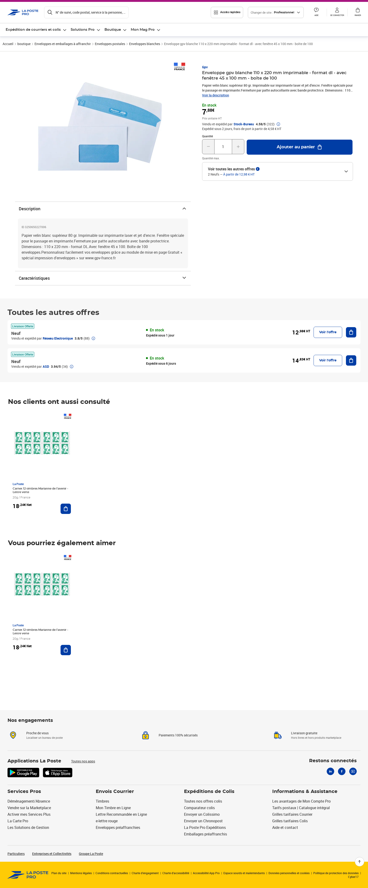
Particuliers (16, 853)
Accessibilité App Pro (206, 873)
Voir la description (215, 95)
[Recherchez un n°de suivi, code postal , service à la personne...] (86, 12)
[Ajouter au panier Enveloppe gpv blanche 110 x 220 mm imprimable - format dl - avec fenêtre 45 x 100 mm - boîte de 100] (299, 147)
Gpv (205, 67)
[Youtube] (353, 771)
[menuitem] (36, 29)
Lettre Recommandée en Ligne (121, 814)
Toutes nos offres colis (203, 801)
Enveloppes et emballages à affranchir (62, 44)
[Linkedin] (330, 771)
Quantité (207, 136)
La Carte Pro (18, 820)
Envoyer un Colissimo (202, 814)
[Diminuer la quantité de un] (208, 146)
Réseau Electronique (58, 338)
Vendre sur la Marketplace (29, 807)
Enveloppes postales (110, 44)
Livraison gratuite (304, 733)
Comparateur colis (199, 807)
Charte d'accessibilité (175, 873)
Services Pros (24, 791)
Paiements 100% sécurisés (178, 735)
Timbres (102, 801)
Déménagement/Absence (29, 801)
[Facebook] (341, 771)
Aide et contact (285, 827)
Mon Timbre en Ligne (113, 807)
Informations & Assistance (304, 791)
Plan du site (58, 873)
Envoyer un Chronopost (203, 820)
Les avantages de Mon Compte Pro (301, 801)
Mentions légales (81, 873)
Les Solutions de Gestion (28, 827)
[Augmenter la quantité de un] (238, 146)
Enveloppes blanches (144, 44)
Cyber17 (353, 877)
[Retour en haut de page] (359, 861)
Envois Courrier (115, 791)
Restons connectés (333, 760)
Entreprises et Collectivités (51, 853)
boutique (24, 44)
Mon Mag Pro (143, 29)
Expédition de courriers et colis (33, 29)
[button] (316, 12)
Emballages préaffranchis (205, 834)
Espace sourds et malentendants (244, 873)
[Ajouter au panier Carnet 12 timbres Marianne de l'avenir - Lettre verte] (65, 508)
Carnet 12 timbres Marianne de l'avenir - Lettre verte (40, 490)
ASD (46, 366)
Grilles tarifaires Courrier (292, 814)
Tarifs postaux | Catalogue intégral (301, 807)
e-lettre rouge (107, 820)
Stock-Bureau (244, 124)
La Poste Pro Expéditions (205, 827)
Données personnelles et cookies (289, 873)
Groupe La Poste (91, 853)
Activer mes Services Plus (29, 814)
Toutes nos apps (83, 761)
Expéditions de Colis (209, 791)
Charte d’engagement (145, 873)
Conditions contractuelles (112, 873)
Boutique (112, 29)
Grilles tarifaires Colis (290, 820)
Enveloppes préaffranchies (118, 827)
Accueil (8, 44)
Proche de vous (37, 733)
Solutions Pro (83, 29)
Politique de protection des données (336, 873)
